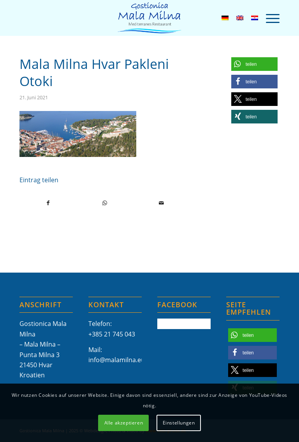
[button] (254, 64)
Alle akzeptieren (123, 422)
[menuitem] (269, 17)
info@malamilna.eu (116, 360)
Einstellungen (179, 422)
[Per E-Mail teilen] (161, 203)
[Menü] (269, 17)
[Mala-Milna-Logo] (149, 17)
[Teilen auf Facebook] (48, 203)
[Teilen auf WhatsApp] (105, 203)
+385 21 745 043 (111, 334)
